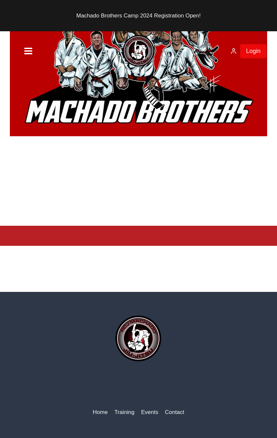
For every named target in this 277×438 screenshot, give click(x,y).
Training (124, 412)
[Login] (233, 51)
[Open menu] (18, 51)
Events (149, 412)
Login (253, 51)
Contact (174, 412)
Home (100, 412)
